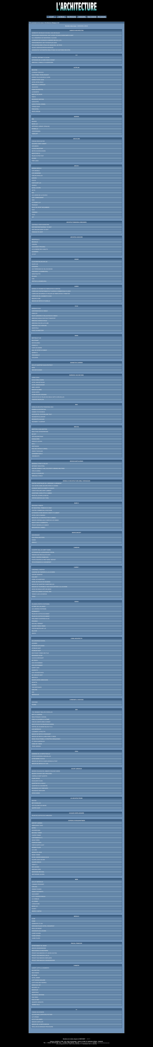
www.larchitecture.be (86, 1042)
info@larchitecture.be (103, 1042)
